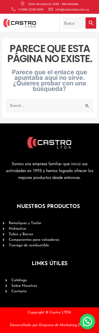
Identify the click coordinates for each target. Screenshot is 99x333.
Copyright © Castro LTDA (49, 312)
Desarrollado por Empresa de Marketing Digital (49, 325)
